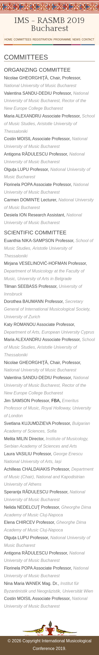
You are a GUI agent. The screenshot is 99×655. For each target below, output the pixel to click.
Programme (62, 39)
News (76, 39)
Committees (22, 39)
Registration (42, 39)
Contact (88, 39)
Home (8, 39)
